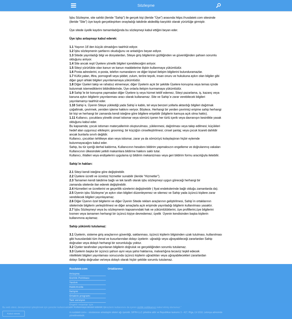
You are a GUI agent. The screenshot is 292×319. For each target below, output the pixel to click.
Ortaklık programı (79, 296)
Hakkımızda (76, 287)
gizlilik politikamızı (146, 307)
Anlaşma (74, 273)
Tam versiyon (77, 300)
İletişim (73, 291)
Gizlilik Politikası (79, 278)
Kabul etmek (13, 313)
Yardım (73, 282)
